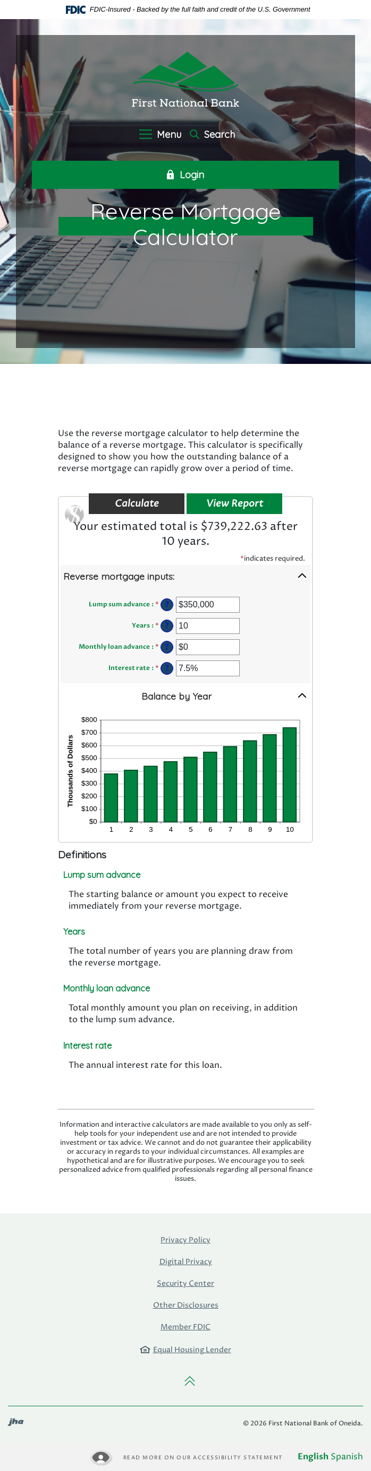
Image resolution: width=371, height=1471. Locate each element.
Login (185, 175)
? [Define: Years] (167, 626)
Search (212, 135)
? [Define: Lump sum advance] (167, 604)
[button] (185, 575)
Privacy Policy (185, 1240)
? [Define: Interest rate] (167, 668)
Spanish (347, 1457)
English (313, 1457)
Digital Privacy (185, 1262)
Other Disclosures (185, 1305)
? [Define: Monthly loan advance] (167, 647)
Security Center (185, 1283)
